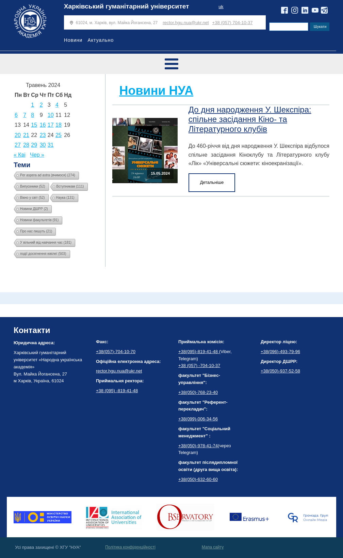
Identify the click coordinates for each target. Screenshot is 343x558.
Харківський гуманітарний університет (126, 6)
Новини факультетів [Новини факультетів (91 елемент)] (39, 220)
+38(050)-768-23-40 (198, 392)
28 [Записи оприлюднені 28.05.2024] (26, 145)
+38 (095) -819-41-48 (117, 390)
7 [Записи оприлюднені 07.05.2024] (24, 115)
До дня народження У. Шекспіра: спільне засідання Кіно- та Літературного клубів (250, 119)
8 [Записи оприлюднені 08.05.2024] (32, 115)
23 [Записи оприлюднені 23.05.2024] (43, 135)
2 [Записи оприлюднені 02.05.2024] (41, 105)
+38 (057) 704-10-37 (232, 22)
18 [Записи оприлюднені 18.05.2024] (58, 125)
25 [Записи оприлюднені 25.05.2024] (58, 135)
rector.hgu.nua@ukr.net (186, 22)
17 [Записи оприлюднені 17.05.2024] (51, 125)
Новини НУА (156, 91)
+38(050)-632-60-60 (198, 479)
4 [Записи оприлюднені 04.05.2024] (57, 105)
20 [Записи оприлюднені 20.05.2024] (18, 135)
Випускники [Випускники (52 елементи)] (32, 186)
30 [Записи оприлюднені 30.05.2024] (43, 145)
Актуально (100, 40)
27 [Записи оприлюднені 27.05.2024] (18, 145)
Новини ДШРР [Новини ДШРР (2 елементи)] (34, 209)
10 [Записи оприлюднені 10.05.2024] (51, 115)
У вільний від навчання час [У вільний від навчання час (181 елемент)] (45, 242)
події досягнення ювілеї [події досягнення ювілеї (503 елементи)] (43, 254)
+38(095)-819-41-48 (198, 351)
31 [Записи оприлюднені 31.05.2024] (51, 145)
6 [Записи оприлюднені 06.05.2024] (16, 115)
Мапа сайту (213, 547)
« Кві (20, 155)
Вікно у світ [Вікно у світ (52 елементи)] (32, 197)
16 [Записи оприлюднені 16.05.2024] (43, 125)
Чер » (37, 155)
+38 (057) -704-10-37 (199, 365)
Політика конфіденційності (130, 547)
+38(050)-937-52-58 (280, 370)
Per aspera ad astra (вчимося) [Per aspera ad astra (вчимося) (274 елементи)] (47, 175)
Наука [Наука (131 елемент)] (65, 197)
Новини (73, 40)
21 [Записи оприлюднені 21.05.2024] (26, 135)
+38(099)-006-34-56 (198, 418)
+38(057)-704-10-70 (115, 351)
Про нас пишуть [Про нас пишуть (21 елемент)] (36, 231)
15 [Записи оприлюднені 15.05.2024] (34, 125)
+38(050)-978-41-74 (198, 445)
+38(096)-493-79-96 (280, 351)
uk (220, 6)
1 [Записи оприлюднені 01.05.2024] (32, 105)
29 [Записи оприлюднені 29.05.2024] (34, 145)
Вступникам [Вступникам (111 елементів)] (70, 186)
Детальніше (212, 182)
